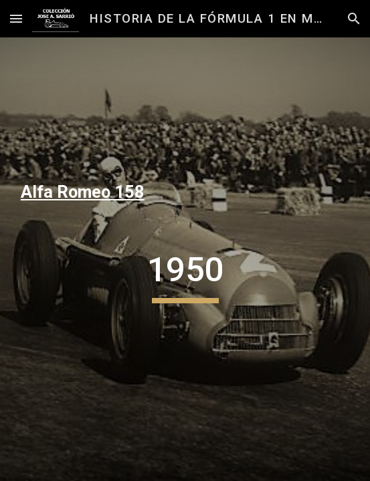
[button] (16, 18)
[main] (185, 192)
